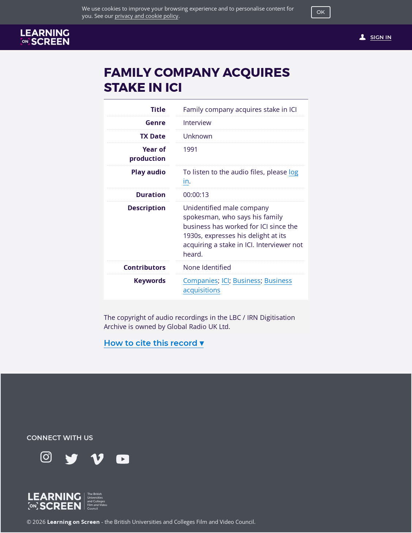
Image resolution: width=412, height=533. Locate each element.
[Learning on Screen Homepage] (45, 37)
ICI (225, 280)
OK (321, 12)
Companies (200, 280)
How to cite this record (154, 343)
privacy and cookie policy (146, 15)
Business (247, 280)
